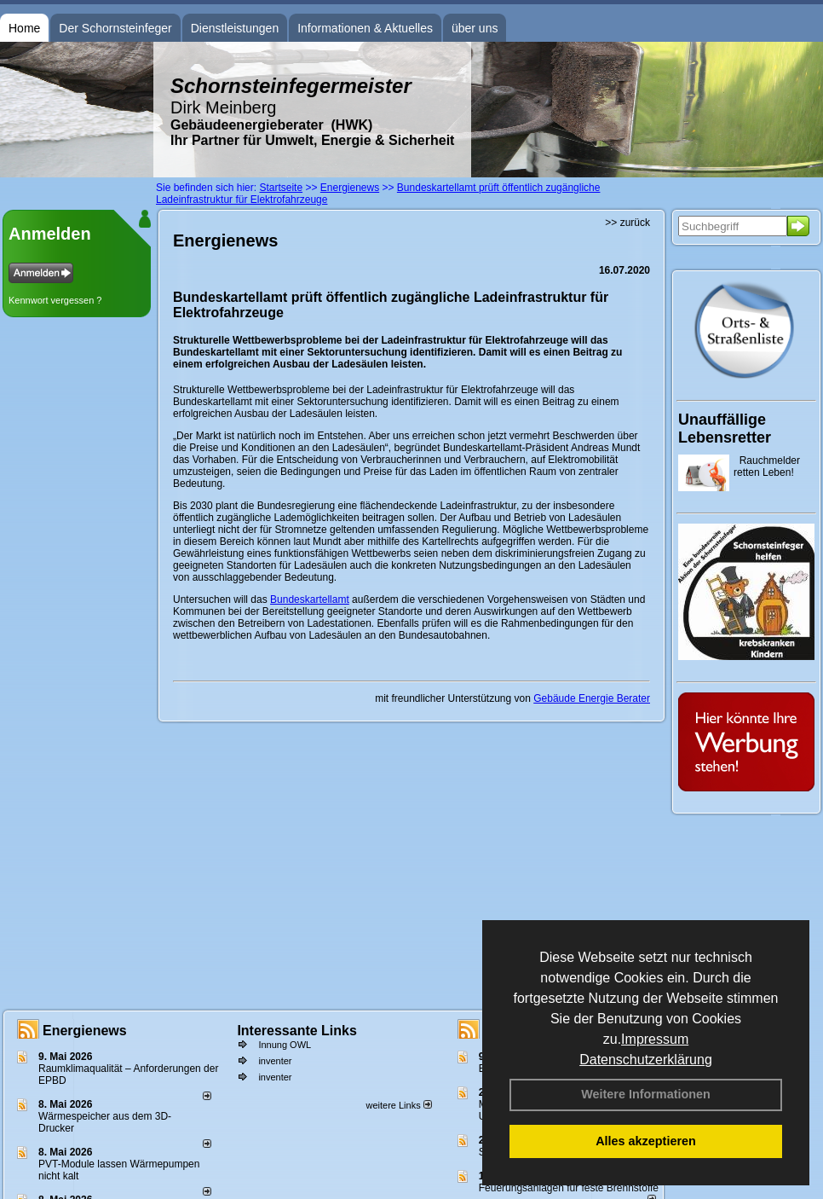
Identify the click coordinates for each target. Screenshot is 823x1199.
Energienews (85, 1030)
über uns (475, 28)
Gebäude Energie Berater (591, 698)
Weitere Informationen (646, 1094)
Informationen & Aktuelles (365, 28)
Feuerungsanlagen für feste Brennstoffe (569, 1188)
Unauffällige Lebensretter (724, 428)
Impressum (654, 1039)
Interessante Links (297, 1030)
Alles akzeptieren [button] (646, 1141)
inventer (274, 1061)
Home (24, 28)
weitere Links (398, 1105)
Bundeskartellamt (309, 599)
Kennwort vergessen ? (55, 300)
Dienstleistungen (235, 28)
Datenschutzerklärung (645, 1059)
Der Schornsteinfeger (115, 28)
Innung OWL (284, 1045)
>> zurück (627, 223)
